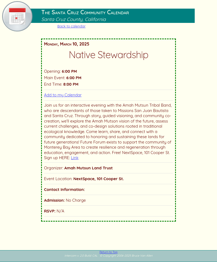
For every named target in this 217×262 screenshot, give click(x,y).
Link (74, 157)
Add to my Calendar (63, 94)
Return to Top (109, 252)
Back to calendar (71, 26)
